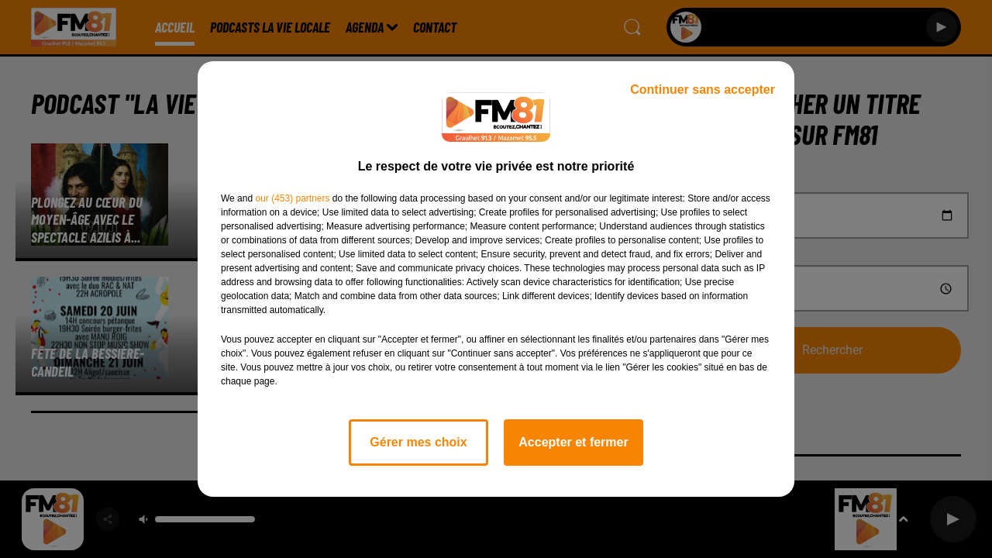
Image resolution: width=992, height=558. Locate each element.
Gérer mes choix (418, 442)
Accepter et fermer (573, 442)
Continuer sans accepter (702, 89)
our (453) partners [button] (292, 198)
